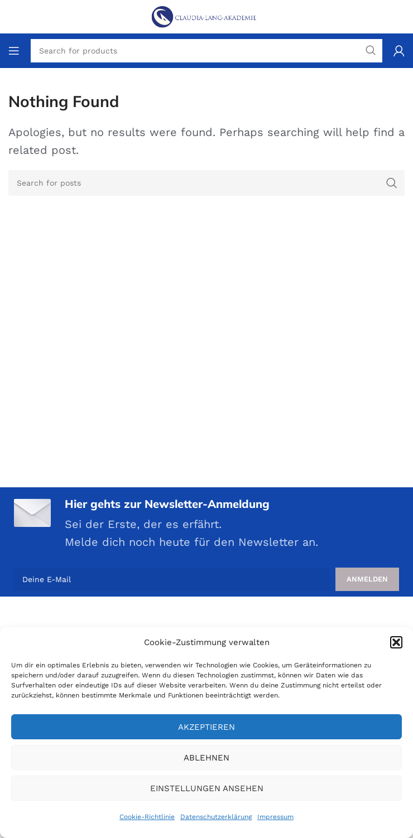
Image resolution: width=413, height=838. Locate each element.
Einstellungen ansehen (206, 788)
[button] (396, 642)
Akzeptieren (206, 727)
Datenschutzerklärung (216, 817)
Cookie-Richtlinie (147, 817)
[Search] (206, 183)
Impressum (275, 817)
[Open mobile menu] (14, 51)
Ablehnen (206, 758)
